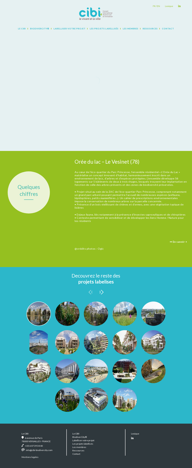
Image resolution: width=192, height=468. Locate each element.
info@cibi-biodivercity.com (39, 450)
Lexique (169, 6)
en (158, 6)
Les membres (130, 28)
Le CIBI (22, 28)
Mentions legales (30, 457)
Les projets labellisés (104, 28)
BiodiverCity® (39, 28)
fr (154, 6)
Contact (168, 28)
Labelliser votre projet (70, 28)
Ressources (150, 28)
